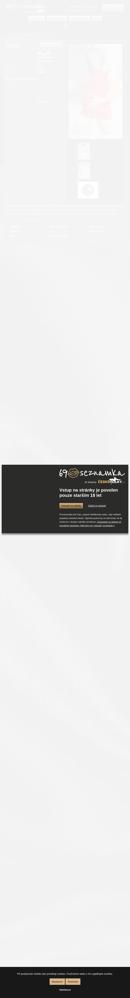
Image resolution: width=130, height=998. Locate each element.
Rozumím (73, 981)
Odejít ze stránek (97, 505)
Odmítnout (65, 990)
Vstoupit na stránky (71, 505)
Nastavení (57, 981)
